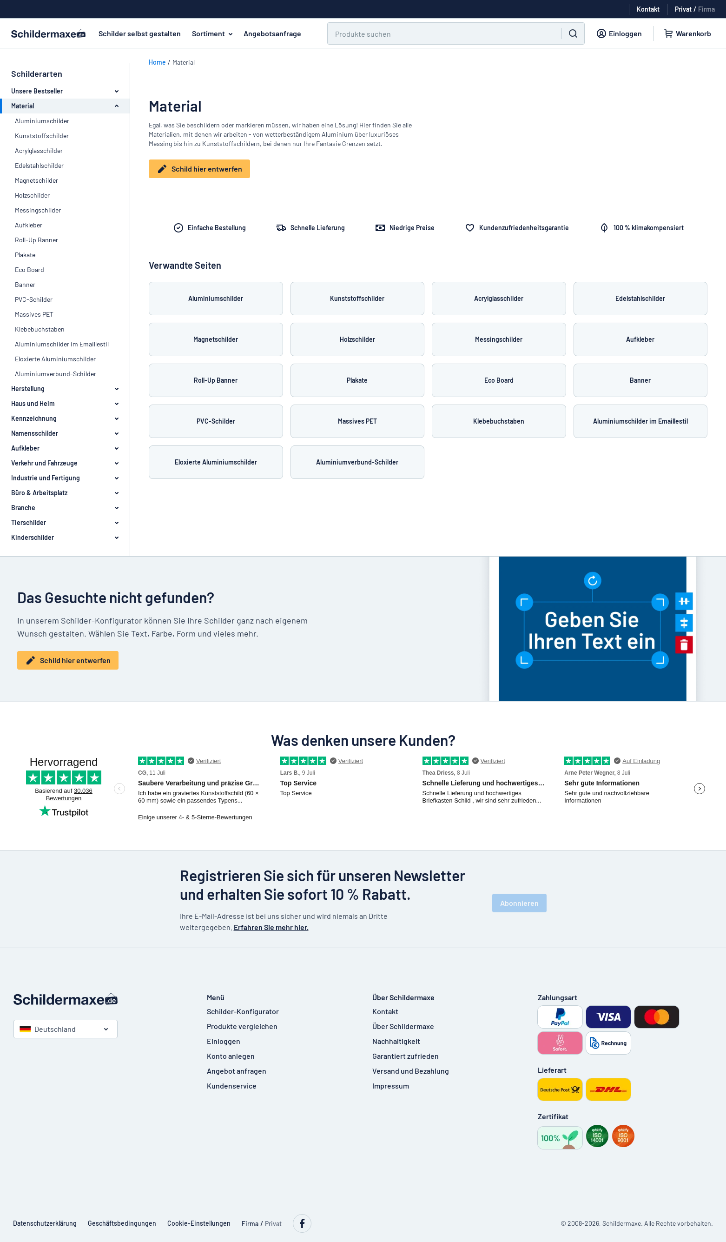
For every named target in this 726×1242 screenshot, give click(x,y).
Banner (25, 284)
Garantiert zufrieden (405, 1055)
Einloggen (223, 1040)
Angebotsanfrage (272, 33)
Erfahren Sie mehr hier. (271, 927)
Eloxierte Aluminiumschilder (55, 359)
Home (157, 62)
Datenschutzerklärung (45, 1223)
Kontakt (385, 1011)
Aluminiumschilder (42, 121)
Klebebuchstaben (40, 329)
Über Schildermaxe (403, 1026)
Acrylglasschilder (39, 150)
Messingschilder (38, 210)
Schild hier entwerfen (199, 168)
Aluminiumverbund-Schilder (55, 374)
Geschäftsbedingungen (122, 1223)
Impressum (390, 1085)
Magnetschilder (36, 180)
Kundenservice (232, 1085)
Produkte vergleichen (242, 1026)
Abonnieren (519, 902)
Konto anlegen (231, 1055)
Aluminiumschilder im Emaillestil (62, 344)
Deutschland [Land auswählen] (48, 1028)
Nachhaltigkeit (396, 1040)
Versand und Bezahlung (410, 1070)
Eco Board (29, 269)
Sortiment (214, 33)
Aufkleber (28, 225)
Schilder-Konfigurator (243, 1011)
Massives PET (34, 314)
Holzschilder (32, 195)
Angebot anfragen (236, 1070)
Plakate (25, 255)
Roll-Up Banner (36, 240)
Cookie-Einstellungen (199, 1223)
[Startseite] (100, 999)
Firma (706, 9)
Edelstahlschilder (39, 165)
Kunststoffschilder (42, 135)
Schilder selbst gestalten (140, 33)
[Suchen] (439, 33)
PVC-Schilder (34, 299)
